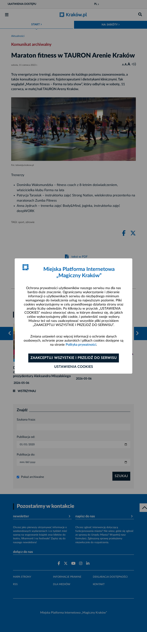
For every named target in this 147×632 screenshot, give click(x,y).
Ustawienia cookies (73, 367)
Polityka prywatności (81, 344)
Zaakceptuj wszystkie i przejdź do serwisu (74, 358)
